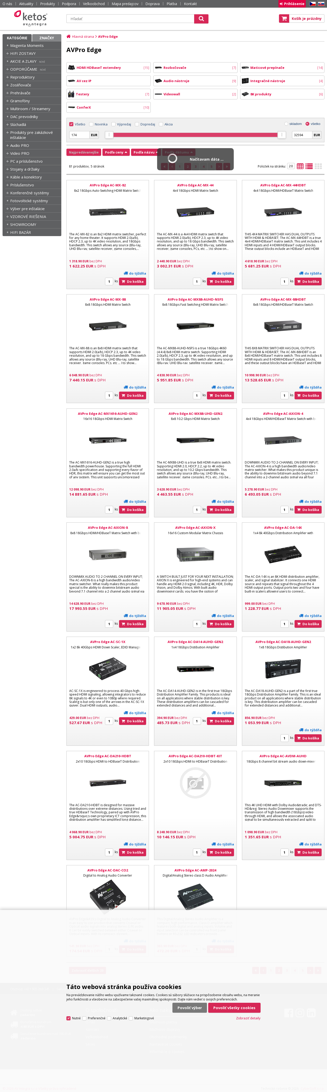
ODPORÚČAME (23, 69)
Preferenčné (97, 1018)
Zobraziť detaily (248, 1018)
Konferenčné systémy (29, 192)
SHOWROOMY (23, 224)
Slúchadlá (18, 124)
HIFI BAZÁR (20, 232)
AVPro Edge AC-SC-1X (107, 641)
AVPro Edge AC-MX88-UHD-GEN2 (195, 413)
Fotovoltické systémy (29, 200)
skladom (295, 124)
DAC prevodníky (24, 116)
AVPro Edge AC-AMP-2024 (195, 870)
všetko (315, 124)
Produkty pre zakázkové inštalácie (31, 135)
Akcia (169, 124)
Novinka (101, 124)
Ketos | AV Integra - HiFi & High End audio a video (32, 18)
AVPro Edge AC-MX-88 (108, 299)
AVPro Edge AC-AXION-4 (283, 413)
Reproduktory (22, 77)
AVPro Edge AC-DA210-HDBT (107, 756)
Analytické (120, 1018)
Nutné (76, 1018)
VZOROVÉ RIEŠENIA (28, 216)
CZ (312, 4)
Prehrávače (20, 92)
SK (320, 4)
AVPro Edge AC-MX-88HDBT (283, 299)
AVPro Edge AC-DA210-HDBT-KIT (195, 756)
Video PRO (19, 153)
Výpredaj (124, 124)
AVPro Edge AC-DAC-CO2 (107, 870)
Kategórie (17, 37)
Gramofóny (20, 100)
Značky (46, 37)
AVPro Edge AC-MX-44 (195, 185)
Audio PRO (19, 145)
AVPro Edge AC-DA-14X (283, 527)
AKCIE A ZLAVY (23, 61)
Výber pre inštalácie (27, 208)
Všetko (80, 124)
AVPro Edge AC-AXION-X (195, 527)
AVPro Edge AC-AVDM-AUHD (283, 756)
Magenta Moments (27, 45)
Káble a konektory (26, 176)
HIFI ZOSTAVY (23, 53)
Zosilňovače (20, 84)
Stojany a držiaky (25, 169)
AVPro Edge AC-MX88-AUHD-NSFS (195, 299)
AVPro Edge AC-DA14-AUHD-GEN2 (195, 641)
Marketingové (144, 1018)
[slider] (109, 135)
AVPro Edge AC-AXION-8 (108, 527)
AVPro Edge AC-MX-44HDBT (283, 185)
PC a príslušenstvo (26, 161)
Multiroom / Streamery (30, 108)
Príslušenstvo (22, 184)
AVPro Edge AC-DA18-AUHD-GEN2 (283, 641)
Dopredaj (148, 124)
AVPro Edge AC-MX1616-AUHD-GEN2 (107, 413)
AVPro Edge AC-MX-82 (108, 185)
